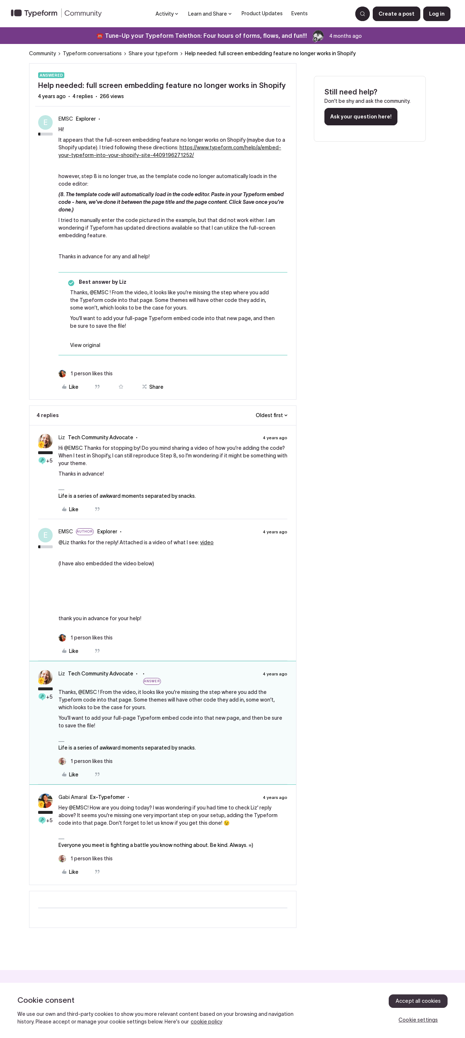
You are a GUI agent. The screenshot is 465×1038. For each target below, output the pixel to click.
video (207, 542)
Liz (61, 437)
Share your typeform (153, 53)
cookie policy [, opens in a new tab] (206, 1022)
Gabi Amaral (72, 797)
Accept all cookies (418, 1001)
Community (42, 53)
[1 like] (85, 373)
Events (299, 13)
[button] (396, 14)
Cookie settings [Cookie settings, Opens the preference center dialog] (418, 1020)
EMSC (65, 119)
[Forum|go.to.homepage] (59, 13)
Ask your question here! (361, 117)
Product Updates (262, 13)
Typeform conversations (92, 53)
